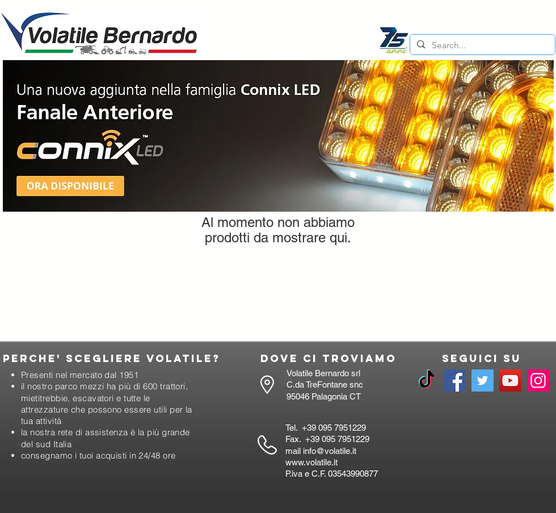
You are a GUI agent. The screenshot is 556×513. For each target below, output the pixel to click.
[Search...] (481, 45)
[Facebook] (455, 380)
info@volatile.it (329, 451)
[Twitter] (482, 380)
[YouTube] (510, 380)
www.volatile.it (311, 462)
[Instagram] (538, 380)
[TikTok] (427, 380)
